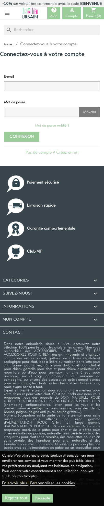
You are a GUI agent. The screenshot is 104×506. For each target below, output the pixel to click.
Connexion (21, 137)
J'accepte (42, 498)
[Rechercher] (52, 30)
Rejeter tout (16, 498)
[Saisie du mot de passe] (41, 112)
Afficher (89, 111)
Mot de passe (14, 102)
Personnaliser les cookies (52, 483)
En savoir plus (15, 483)
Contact (13, 332)
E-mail (9, 76)
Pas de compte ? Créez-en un (52, 153)
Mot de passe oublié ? (52, 125)
